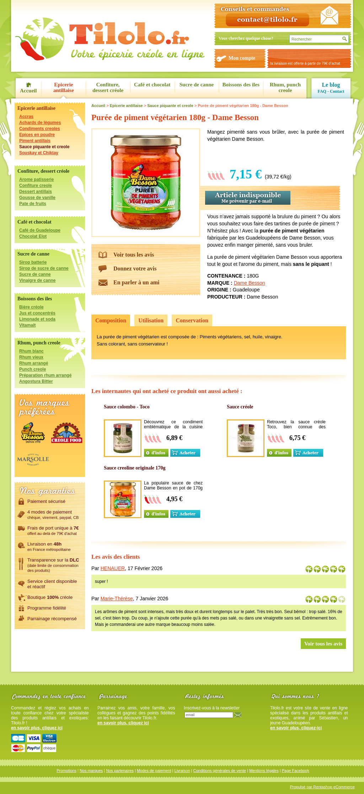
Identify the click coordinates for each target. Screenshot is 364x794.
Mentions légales (264, 770)
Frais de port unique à (53, 530)
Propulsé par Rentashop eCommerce (322, 787)
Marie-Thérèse (117, 598)
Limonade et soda (37, 319)
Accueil (28, 90)
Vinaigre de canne (37, 280)
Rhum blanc (31, 351)
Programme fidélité (46, 608)
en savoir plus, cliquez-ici (296, 727)
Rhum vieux (31, 357)
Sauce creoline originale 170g (135, 468)
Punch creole (32, 369)
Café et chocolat (152, 84)
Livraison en (49, 546)
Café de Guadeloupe (39, 230)
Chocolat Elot (33, 236)
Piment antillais (34, 140)
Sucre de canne (197, 84)
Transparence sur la (53, 565)
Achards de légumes (40, 122)
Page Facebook (295, 770)
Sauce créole (240, 406)
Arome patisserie (36, 179)
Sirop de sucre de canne (44, 268)
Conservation (192, 320)
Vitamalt (27, 325)
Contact (337, 91)
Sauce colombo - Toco (127, 406)
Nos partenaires (120, 770)
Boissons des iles (241, 84)
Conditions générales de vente (219, 770)
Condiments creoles (39, 128)
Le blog (331, 85)
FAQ (321, 91)
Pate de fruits (32, 203)
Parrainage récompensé (52, 618)
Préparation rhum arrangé (45, 375)
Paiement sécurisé (46, 501)
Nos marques (91, 770)
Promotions (66, 770)
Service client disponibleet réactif (52, 583)
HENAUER (113, 568)
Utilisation (151, 320)
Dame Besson (249, 283)
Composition (110, 320)
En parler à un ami (136, 282)
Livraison (182, 770)
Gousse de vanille (37, 197)
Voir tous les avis (133, 255)
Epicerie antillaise (63, 87)
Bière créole (31, 307)
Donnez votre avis (134, 268)
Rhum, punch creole (285, 87)
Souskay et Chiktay (38, 152)
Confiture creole (35, 185)
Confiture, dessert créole (107, 87)
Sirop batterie (33, 262)
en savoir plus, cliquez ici (37, 727)
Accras (26, 116)
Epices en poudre (37, 134)
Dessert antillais (35, 191)
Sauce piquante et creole (44, 146)
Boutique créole (50, 597)
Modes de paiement (154, 770)
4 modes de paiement (53, 514)
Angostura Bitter (36, 381)
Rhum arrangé (33, 363)
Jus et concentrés (37, 313)
